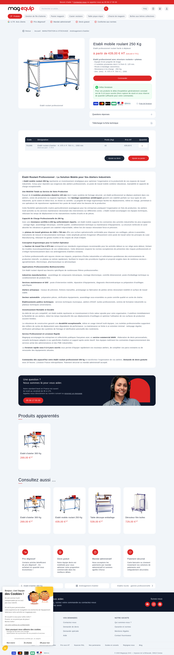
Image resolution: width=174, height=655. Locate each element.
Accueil (37, 31)
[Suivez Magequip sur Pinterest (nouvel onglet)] (160, 604)
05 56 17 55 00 (33, 400)
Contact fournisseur (123, 635)
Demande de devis (71, 627)
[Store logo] (21, 8)
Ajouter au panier (138, 158)
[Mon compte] (166, 8)
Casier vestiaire (76, 16)
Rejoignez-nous (129, 645)
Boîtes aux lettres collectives (142, 16)
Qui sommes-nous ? (123, 622)
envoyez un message (73, 393)
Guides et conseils (112, 645)
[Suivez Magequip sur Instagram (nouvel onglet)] (153, 604)
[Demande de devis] (153, 8)
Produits (15, 16)
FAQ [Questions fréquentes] (145, 9)
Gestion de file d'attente (35, 16)
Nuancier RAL (79, 645)
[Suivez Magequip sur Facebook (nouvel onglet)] (147, 604)
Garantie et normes (123, 627)
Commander (122, 78)
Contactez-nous (80, 2)
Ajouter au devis (114, 158)
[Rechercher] (74, 8)
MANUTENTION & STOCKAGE (55, 31)
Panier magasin (57, 16)
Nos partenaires (95, 645)
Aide (65, 635)
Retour (26, 31)
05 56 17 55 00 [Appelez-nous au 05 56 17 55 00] (110, 2)
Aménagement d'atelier (79, 31)
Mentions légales (122, 631)
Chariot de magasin (116, 16)
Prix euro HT (65, 645)
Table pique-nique (95, 16)
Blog (140, 645)
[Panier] (160, 8)
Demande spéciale (71, 631)
